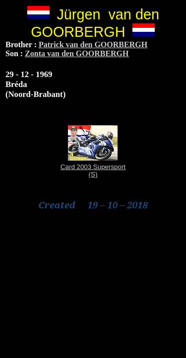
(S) (93, 174)
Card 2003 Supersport (93, 167)
